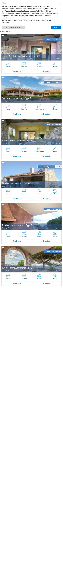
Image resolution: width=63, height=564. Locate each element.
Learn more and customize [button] (13, 27)
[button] (60, 3)
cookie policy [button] (48, 11)
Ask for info (45, 71)
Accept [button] (56, 27)
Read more (17, 71)
